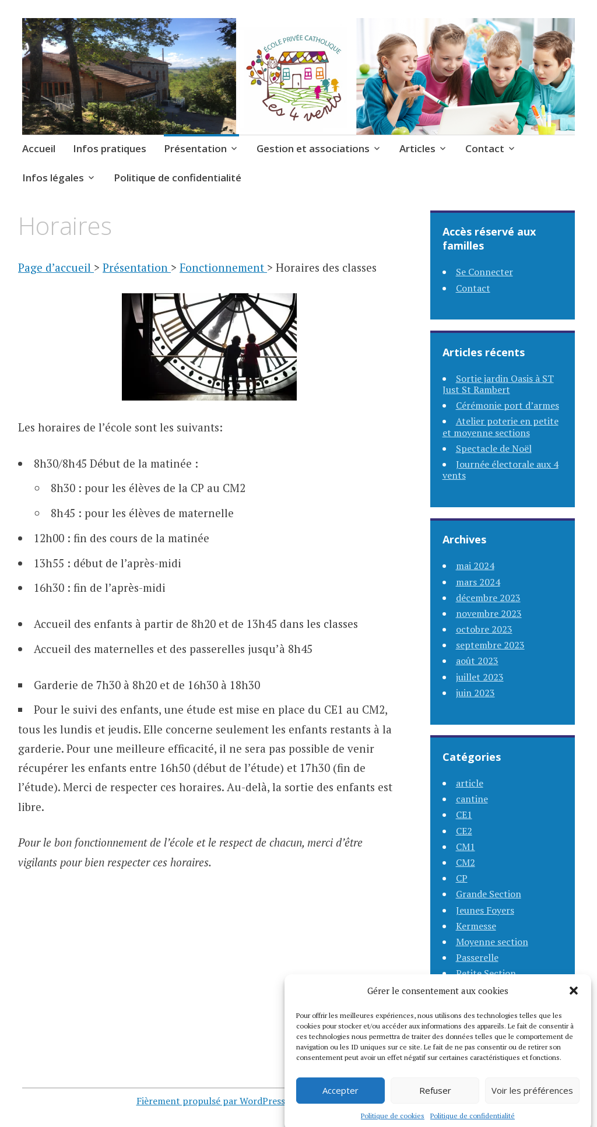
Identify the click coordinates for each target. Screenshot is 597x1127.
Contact (484, 148)
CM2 (465, 862)
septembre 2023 (490, 644)
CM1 (465, 846)
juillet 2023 (480, 676)
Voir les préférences (532, 1101)
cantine (472, 798)
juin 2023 (475, 692)
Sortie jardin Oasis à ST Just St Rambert (498, 384)
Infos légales (53, 177)
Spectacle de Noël (494, 448)
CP (462, 878)
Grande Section (488, 893)
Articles (417, 148)
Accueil (38, 148)
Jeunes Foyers (485, 910)
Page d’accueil (56, 267)
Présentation (195, 148)
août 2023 (477, 660)
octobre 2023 (484, 629)
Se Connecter (484, 271)
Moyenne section (492, 941)
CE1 (464, 814)
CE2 (464, 830)
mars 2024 (478, 581)
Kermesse (476, 925)
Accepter (340, 1101)
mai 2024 (475, 565)
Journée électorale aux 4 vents (501, 470)
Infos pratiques (109, 148)
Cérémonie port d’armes (507, 405)
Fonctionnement (223, 267)
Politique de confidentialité (177, 177)
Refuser (435, 1101)
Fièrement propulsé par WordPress (210, 1100)
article (469, 783)
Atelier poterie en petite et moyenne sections (501, 426)
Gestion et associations (313, 148)
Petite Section (486, 973)
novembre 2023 (489, 613)
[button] (574, 1001)
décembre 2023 (488, 597)
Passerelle (477, 957)
